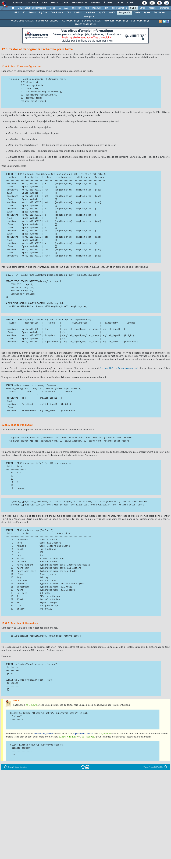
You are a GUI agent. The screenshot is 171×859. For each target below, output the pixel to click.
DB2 (69, 12)
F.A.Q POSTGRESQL (69, 21)
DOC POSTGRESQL (91, 21)
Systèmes (164, 8)
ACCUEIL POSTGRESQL (22, 21)
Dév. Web (97, 8)
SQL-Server (159, 12)
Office (142, 8)
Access (32, 12)
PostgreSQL (124, 12)
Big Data (43, 12)
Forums (17, 2)
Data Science (57, 12)
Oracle (137, 12)
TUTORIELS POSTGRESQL (115, 21)
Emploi (95, 2)
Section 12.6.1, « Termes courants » (118, 372)
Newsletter (79, 2)
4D (24, 12)
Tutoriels (32, 2)
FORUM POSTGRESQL (47, 21)
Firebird (78, 12)
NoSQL (112, 12)
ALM (66, 8)
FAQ (44, 2)
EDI (107, 8)
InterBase (90, 12)
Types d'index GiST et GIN (155, 773)
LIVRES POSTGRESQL (85, 24)
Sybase (147, 12)
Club (130, 2)
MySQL (101, 12)
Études (107, 2)
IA (60, 8)
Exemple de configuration (15, 773)
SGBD (133, 8)
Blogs (54, 2)
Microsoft (76, 8)
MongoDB (89, 17)
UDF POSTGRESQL (140, 21)
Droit (119, 2)
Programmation (119, 8)
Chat (64, 2)
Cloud (52, 8)
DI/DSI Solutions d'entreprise (32, 8)
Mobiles (152, 8)
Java (87, 8)
